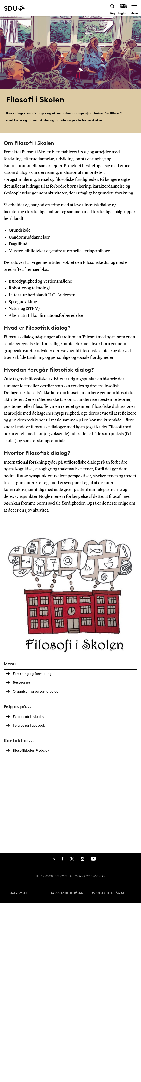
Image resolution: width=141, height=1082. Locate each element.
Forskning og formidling (32, 674)
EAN (102, 876)
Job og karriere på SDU (67, 893)
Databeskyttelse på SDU (107, 893)
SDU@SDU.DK (64, 876)
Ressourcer (21, 682)
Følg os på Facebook (29, 725)
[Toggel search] (112, 8)
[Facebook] (62, 859)
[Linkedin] (53, 859)
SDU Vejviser (18, 893)
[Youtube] (93, 859)
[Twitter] (72, 859)
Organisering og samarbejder (36, 691)
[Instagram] (82, 859)
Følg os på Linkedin (28, 716)
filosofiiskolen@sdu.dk (31, 750)
